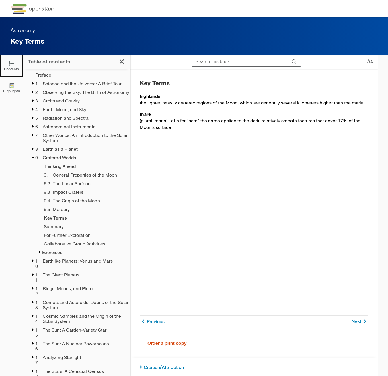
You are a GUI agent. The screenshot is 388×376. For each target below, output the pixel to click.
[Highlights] (11, 88)
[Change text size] (370, 62)
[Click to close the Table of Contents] (11, 66)
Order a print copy (166, 343)
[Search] (294, 61)
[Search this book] (240, 61)
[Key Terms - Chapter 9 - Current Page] (83, 217)
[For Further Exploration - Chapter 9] (83, 235)
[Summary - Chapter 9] (83, 226)
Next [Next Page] (360, 321)
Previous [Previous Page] (152, 321)
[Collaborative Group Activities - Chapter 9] (83, 243)
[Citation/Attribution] (254, 367)
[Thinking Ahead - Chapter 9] (83, 166)
